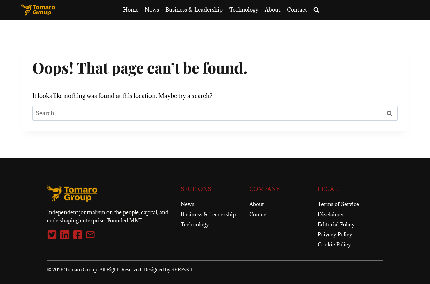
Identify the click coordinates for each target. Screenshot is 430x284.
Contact (297, 9)
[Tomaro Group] (72, 194)
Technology (243, 9)
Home (130, 9)
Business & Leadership (194, 9)
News (152, 9)
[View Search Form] (316, 10)
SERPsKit (181, 269)
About (273, 9)
